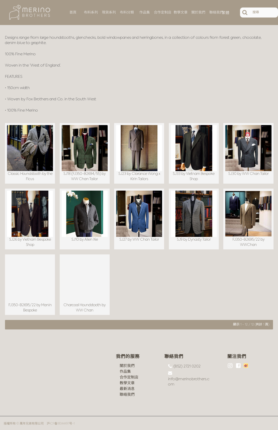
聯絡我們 (127, 393)
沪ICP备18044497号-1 (61, 422)
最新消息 (127, 387)
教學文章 (127, 382)
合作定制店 (129, 376)
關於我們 (127, 364)
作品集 (125, 370)
